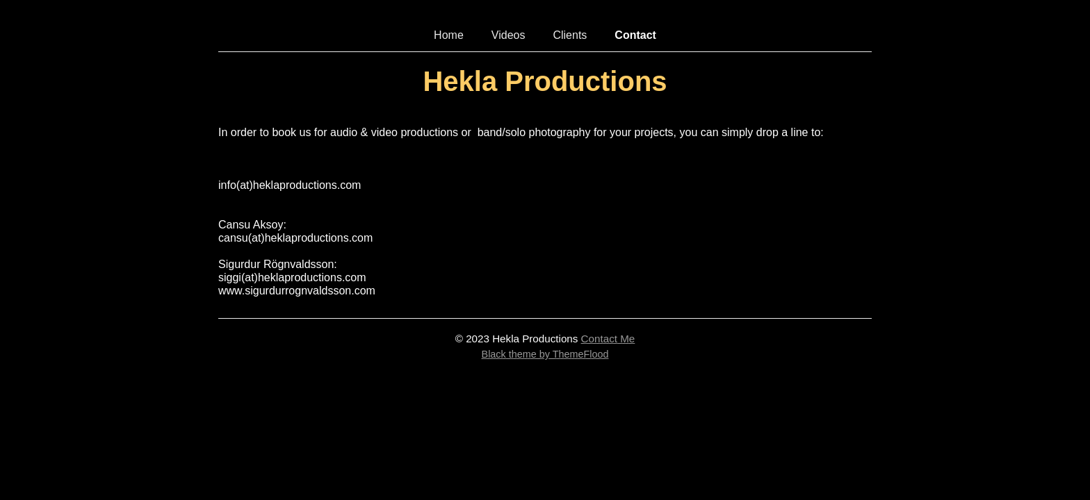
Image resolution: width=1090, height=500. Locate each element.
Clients (570, 35)
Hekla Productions (545, 81)
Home (449, 35)
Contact (635, 35)
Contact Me (608, 338)
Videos (508, 35)
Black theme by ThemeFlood (545, 354)
